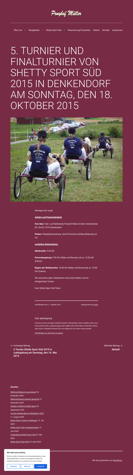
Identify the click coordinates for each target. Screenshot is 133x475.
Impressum (117, 30)
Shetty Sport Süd (53, 30)
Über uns (18, 30)
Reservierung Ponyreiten (79, 30)
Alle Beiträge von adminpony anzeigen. (49, 333)
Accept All (40, 466)
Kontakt (105, 30)
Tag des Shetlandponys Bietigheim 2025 (27, 413)
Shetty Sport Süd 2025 (19, 442)
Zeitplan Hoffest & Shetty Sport (23, 406)
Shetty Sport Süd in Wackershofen (24, 427)
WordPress (117, 460)
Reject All (27, 466)
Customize (13, 466)
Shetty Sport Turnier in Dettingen (23, 420)
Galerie (96, 30)
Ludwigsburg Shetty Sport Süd (22, 435)
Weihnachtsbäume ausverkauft (23, 392)
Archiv (96, 305)
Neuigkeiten (34, 30)
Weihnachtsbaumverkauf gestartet (24, 399)
